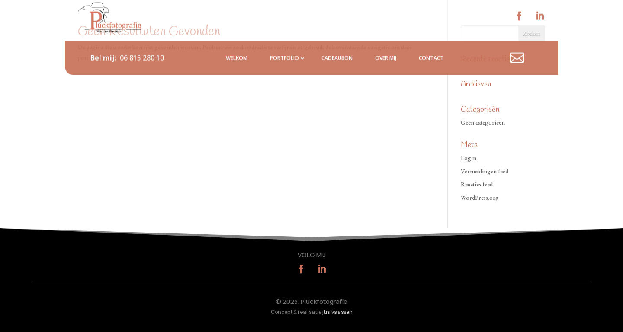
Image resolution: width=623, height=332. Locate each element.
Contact (431, 45)
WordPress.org (480, 197)
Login (468, 158)
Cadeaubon (337, 45)
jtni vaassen (337, 312)
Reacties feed (477, 184)
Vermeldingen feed (484, 171)
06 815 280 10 (142, 45)
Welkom (236, 45)
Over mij (385, 45)
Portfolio (284, 45)
